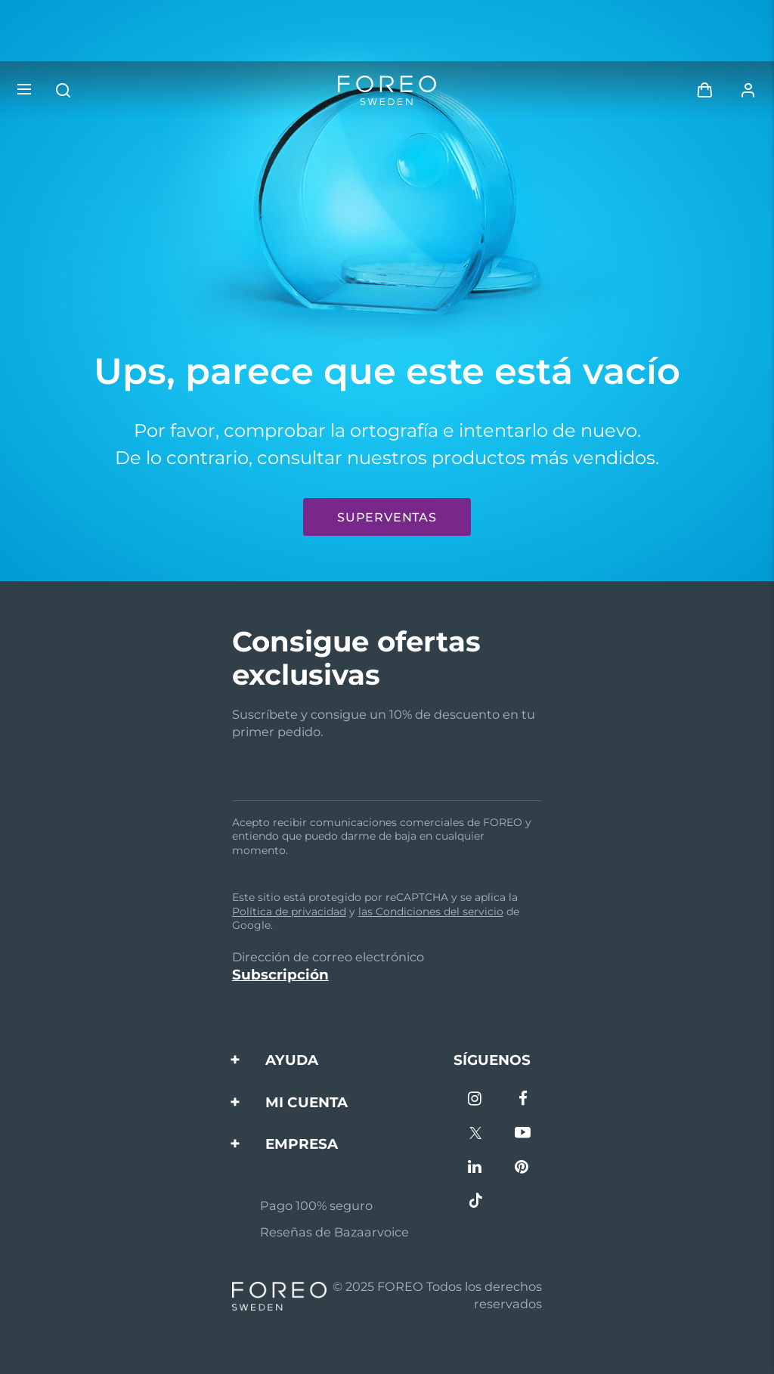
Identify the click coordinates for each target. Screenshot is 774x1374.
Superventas (387, 517)
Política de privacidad (289, 911)
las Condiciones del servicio (430, 911)
